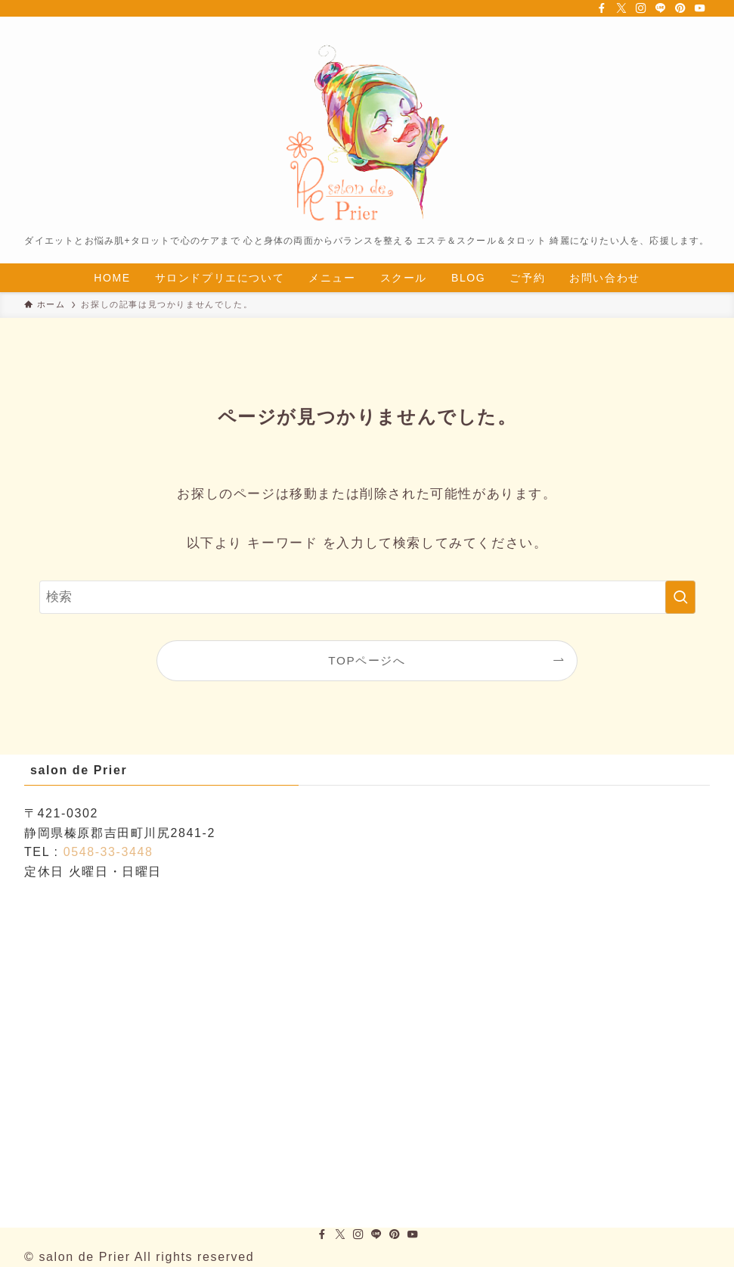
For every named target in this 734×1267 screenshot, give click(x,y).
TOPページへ (366, 660)
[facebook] (602, 8)
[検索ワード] (367, 597)
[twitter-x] (621, 8)
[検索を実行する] (680, 597)
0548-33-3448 (108, 851)
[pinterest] (680, 8)
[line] (661, 8)
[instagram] (641, 8)
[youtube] (700, 8)
